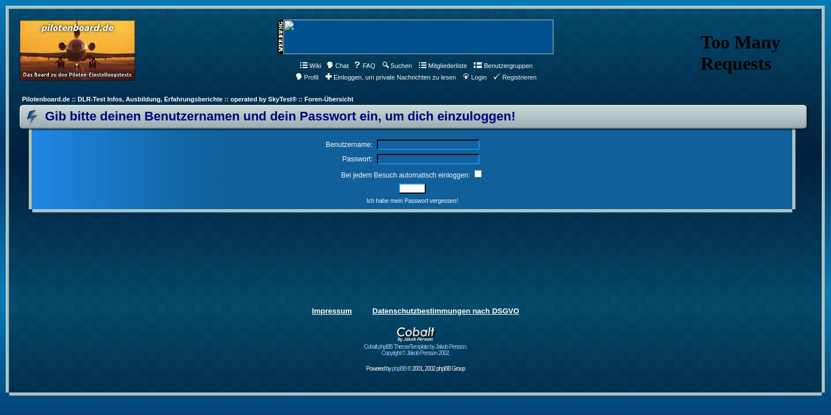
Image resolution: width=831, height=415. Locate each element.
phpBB (399, 368)
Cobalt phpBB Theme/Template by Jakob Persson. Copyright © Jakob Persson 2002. (415, 347)
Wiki (310, 65)
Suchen (397, 65)
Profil (307, 77)
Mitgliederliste (443, 65)
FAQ (364, 65)
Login (474, 77)
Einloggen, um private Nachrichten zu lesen (390, 77)
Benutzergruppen (503, 65)
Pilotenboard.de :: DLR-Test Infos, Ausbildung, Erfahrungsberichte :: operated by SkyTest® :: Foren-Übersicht (187, 99)
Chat (338, 65)
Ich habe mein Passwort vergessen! (412, 201)
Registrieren (514, 77)
